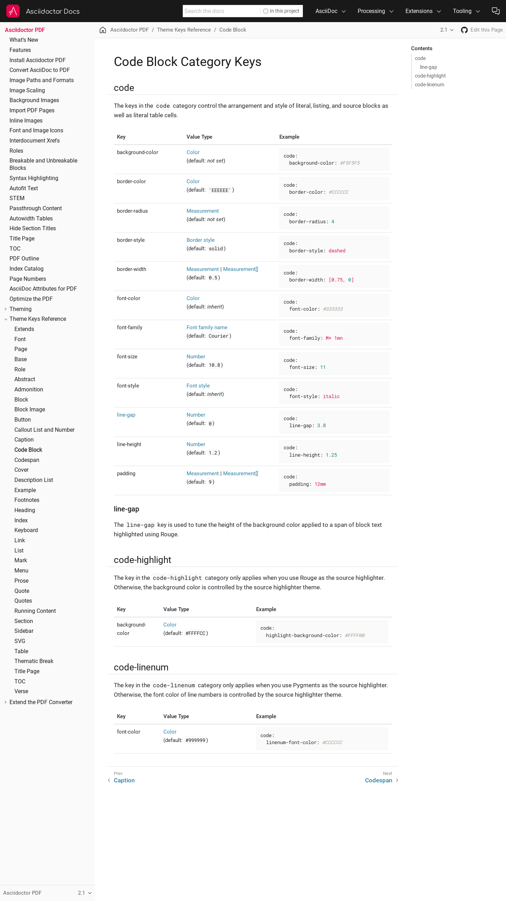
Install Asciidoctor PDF (37, 60)
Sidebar (23, 631)
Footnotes (26, 500)
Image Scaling (27, 90)
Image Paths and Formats (41, 80)
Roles (16, 151)
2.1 (443, 30)
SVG (19, 641)
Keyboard (26, 530)
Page (20, 349)
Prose (21, 581)
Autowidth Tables (31, 219)
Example (25, 490)
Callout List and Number (44, 430)
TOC (14, 249)
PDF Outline (24, 259)
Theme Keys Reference (37, 319)
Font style (198, 386)
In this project (281, 11)
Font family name (207, 327)
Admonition (28, 389)
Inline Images (26, 121)
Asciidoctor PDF (25, 30)
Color (193, 152)
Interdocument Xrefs (34, 141)
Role (19, 369)
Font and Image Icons (36, 130)
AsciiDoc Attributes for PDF (43, 289)
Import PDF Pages (31, 110)
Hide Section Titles (32, 228)
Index (21, 520)
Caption (24, 440)
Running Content (35, 611)
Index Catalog (26, 269)
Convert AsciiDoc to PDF (39, 70)
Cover (21, 470)
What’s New (23, 40)
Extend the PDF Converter (40, 702)
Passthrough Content (35, 208)
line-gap (428, 67)
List (19, 551)
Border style (201, 240)
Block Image (29, 409)
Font (20, 339)
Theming (20, 309)
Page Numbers (27, 279)
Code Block (28, 450)
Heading (24, 510)
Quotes (23, 601)
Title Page (21, 239)
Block (21, 400)
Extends (24, 329)
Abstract (24, 379)
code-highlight (430, 76)
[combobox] (222, 11)
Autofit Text (23, 188)
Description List (33, 480)
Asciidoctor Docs (53, 11)
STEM (17, 198)
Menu (21, 571)
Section (23, 621)
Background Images (34, 100)
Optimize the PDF (31, 299)
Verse (21, 691)
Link (19, 540)
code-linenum (429, 84)
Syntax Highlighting (33, 178)
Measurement (203, 211)
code (420, 58)
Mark (20, 560)
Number (196, 356)
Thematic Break (33, 661)
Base (20, 359)
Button (22, 420)
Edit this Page (487, 30)
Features (20, 50)
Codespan (26, 460)
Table (21, 651)
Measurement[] (240, 269)
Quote (21, 591)
